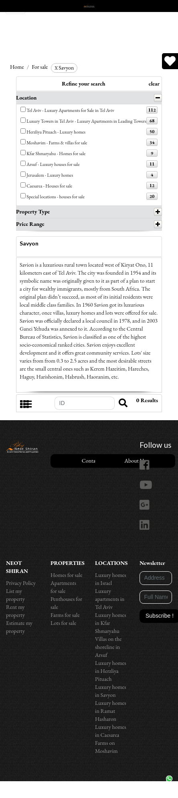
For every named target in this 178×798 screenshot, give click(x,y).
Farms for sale (65, 614)
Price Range (30, 223)
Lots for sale (63, 622)
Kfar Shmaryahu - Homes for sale (55, 153)
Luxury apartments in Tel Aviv (110, 598)
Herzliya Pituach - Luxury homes (55, 132)
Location (26, 97)
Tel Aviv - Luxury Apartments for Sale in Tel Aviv (70, 110)
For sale (40, 66)
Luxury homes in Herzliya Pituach (110, 670)
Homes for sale (66, 575)
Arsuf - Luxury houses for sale (52, 164)
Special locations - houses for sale (55, 197)
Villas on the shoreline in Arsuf (108, 646)
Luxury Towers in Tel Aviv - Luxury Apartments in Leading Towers (86, 121)
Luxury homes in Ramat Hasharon (110, 710)
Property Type (33, 211)
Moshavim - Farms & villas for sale (56, 143)
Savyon (64, 67)
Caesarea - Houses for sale (49, 186)
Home (17, 66)
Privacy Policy (21, 583)
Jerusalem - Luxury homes (49, 175)
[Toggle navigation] (15, 7)
